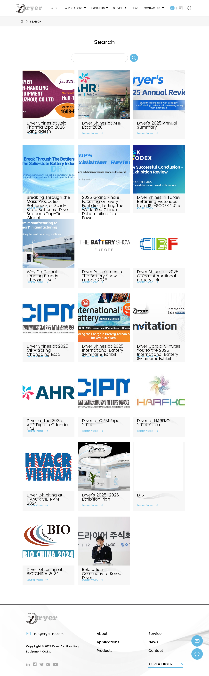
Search (35, 21)
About (102, 634)
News (153, 642)
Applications (108, 642)
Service (155, 634)
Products (105, 651)
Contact (155, 651)
